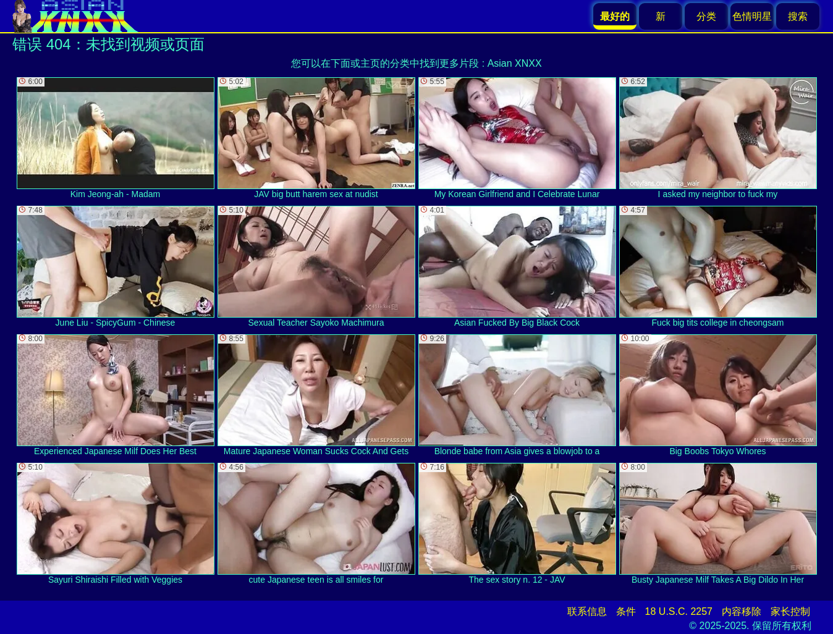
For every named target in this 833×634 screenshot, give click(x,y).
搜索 (798, 16)
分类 (706, 16)
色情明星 (752, 16)
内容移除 (741, 611)
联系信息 (587, 611)
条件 (626, 611)
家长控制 (790, 611)
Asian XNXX (515, 63)
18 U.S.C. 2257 (678, 611)
